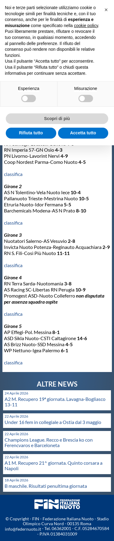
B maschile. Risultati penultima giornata (46, 486)
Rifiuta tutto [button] (31, 132)
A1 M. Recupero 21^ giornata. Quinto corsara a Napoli (53, 465)
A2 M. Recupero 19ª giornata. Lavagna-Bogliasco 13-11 (55, 401)
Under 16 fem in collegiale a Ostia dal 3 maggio (53, 422)
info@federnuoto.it (23, 529)
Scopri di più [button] (57, 118)
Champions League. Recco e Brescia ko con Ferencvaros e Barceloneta (49, 442)
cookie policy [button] (86, 25)
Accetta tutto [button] (83, 132)
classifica (13, 174)
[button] (106, 10)
